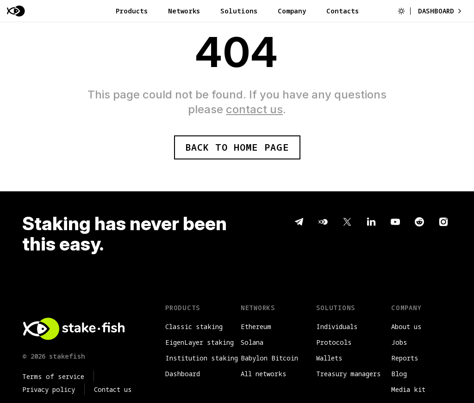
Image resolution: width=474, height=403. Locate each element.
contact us (254, 109)
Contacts (342, 10)
